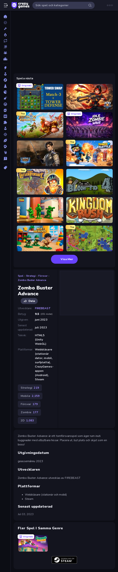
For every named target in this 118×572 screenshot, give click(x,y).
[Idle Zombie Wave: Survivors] (89, 125)
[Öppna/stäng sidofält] (5, 5)
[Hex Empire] (89, 238)
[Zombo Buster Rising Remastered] (33, 543)
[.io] (5, 92)
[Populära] (5, 35)
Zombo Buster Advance (32, 280)
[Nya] (5, 29)
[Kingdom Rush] (89, 210)
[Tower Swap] (40, 97)
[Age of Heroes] (40, 238)
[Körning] (5, 104)
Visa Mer (64, 259)
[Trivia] (5, 159)
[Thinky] (5, 153)
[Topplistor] (5, 59)
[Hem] (5, 17)
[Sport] (5, 140)
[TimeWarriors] (40, 210)
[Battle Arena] (40, 153)
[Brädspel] (5, 86)
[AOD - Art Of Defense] (89, 97)
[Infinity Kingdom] (40, 125)
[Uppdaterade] (5, 41)
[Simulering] (5, 128)
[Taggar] (5, 168)
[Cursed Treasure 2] (40, 182)
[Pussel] (5, 122)
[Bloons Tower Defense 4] (89, 182)
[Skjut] (5, 134)
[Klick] (5, 98)
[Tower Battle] (89, 153)
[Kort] (5, 110)
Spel (21, 276)
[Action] (5, 68)
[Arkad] (5, 74)
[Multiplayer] (5, 53)
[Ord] (5, 116)
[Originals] (5, 47)
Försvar (43, 276)
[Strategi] (5, 146)
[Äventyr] (5, 80)
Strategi (31, 276)
